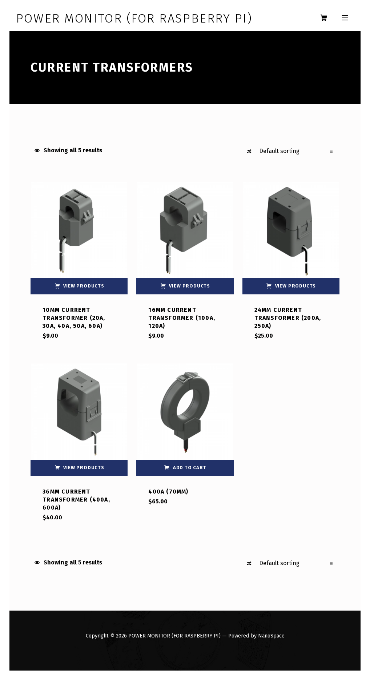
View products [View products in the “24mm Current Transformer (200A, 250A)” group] (295, 286)
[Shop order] (296, 151)
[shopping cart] (324, 18)
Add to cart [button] (189, 467)
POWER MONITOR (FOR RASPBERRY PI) (174, 635)
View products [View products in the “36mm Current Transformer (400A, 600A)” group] (83, 467)
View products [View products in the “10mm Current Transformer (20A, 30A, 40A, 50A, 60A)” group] (83, 286)
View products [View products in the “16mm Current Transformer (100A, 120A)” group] (189, 286)
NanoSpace (271, 635)
